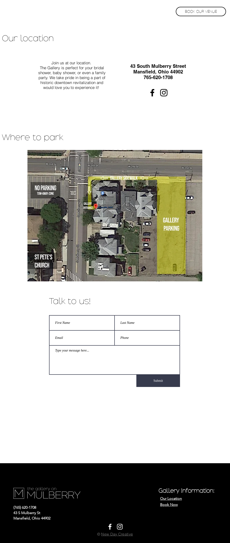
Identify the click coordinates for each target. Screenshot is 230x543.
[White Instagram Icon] (120, 527)
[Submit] (158, 381)
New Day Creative (117, 534)
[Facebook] (152, 93)
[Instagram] (164, 93)
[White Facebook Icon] (110, 527)
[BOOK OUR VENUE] (201, 11)
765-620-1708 (158, 77)
